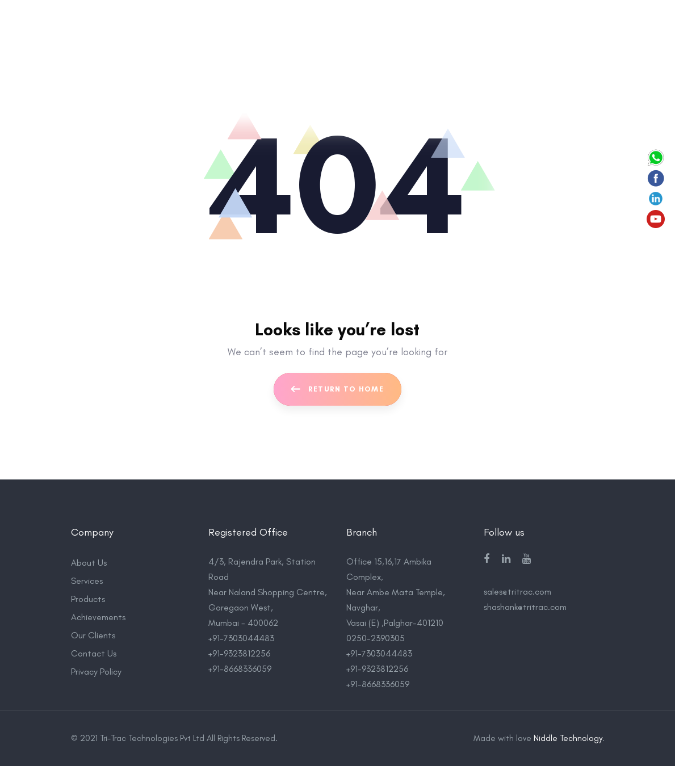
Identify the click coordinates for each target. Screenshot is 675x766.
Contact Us (93, 653)
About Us (89, 562)
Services (87, 580)
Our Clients (93, 635)
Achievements (98, 617)
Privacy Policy (96, 671)
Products (88, 599)
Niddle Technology (568, 738)
